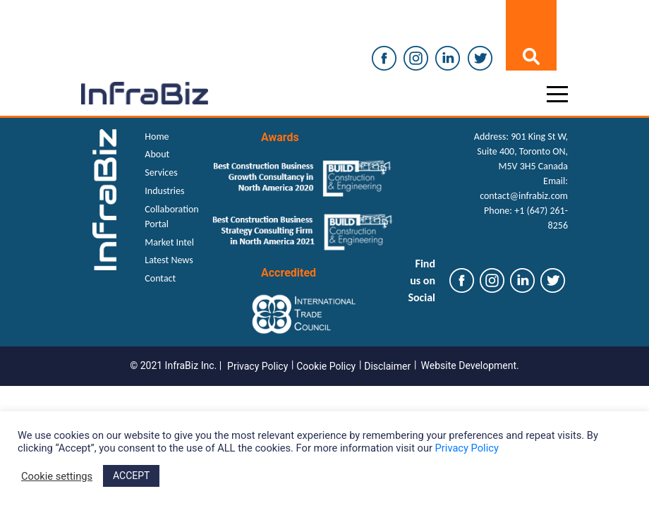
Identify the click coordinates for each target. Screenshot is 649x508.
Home (157, 137)
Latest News (169, 260)
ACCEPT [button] (131, 475)
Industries (164, 191)
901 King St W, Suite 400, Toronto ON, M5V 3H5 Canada (522, 151)
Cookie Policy (326, 366)
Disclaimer (387, 366)
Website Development (469, 365)
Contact (160, 278)
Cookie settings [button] (56, 476)
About (157, 154)
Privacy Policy (257, 366)
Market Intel (169, 242)
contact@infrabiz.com (524, 196)
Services (161, 173)
